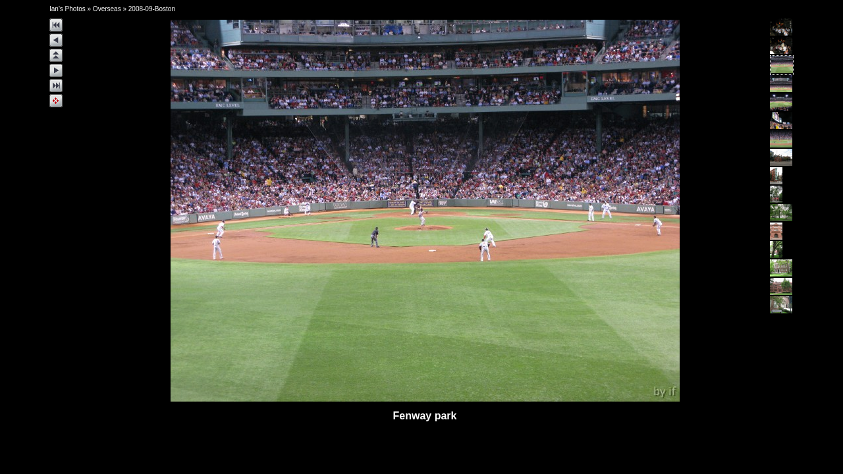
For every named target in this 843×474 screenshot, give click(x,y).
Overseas (107, 9)
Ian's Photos (67, 9)
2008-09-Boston (151, 9)
